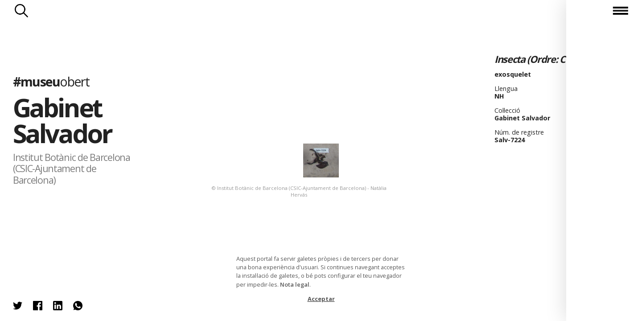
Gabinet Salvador (62, 120)
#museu (51, 81)
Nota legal (294, 284)
